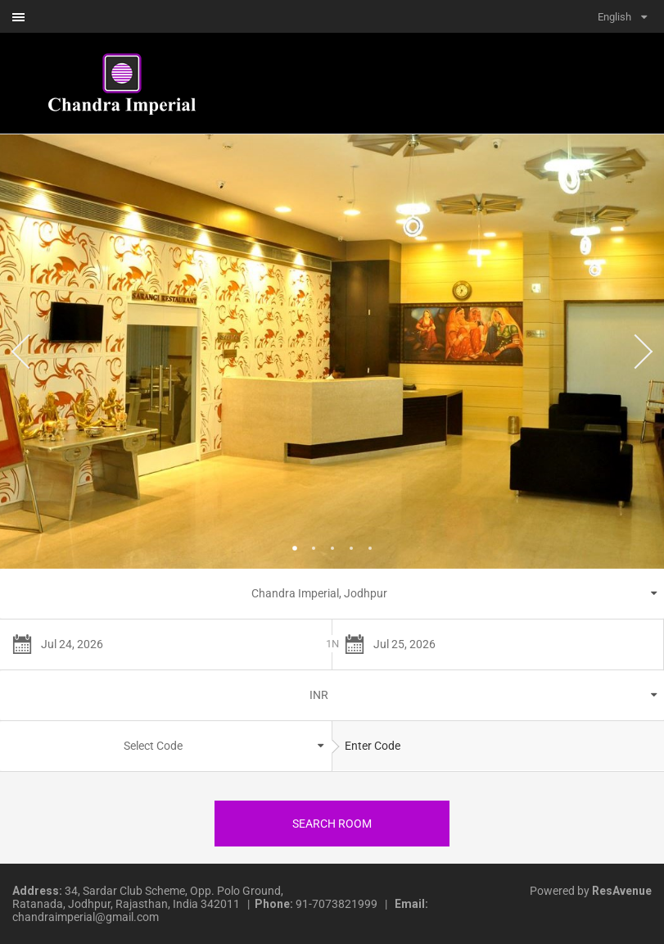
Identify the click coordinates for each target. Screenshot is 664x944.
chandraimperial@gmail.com (85, 917)
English (614, 17)
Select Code (153, 745)
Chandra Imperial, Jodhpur (319, 593)
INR (318, 694)
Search (332, 823)
